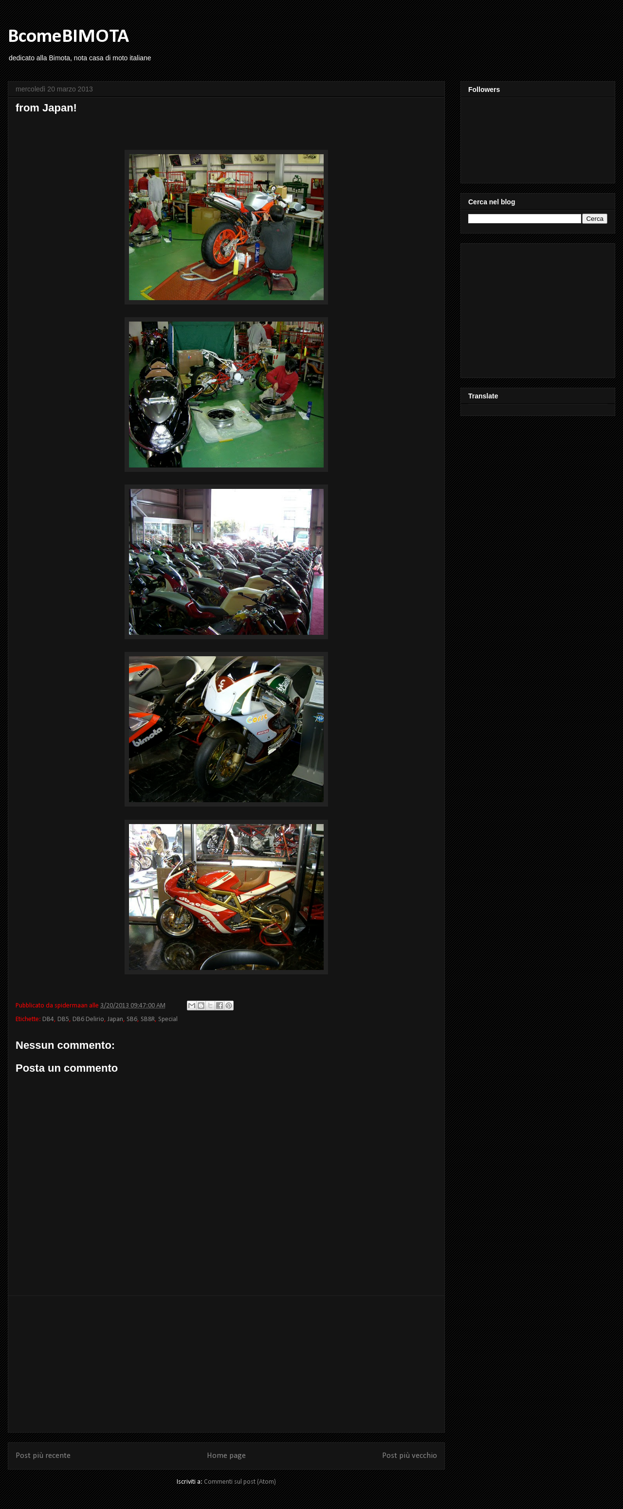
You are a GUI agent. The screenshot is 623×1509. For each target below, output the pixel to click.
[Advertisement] (226, 1364)
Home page (226, 1456)
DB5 (63, 1019)
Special (168, 1019)
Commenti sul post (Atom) (240, 1482)
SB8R (148, 1019)
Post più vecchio (409, 1456)
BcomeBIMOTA (68, 37)
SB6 (132, 1019)
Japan (115, 1019)
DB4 (48, 1019)
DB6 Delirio (88, 1019)
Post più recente (43, 1456)
